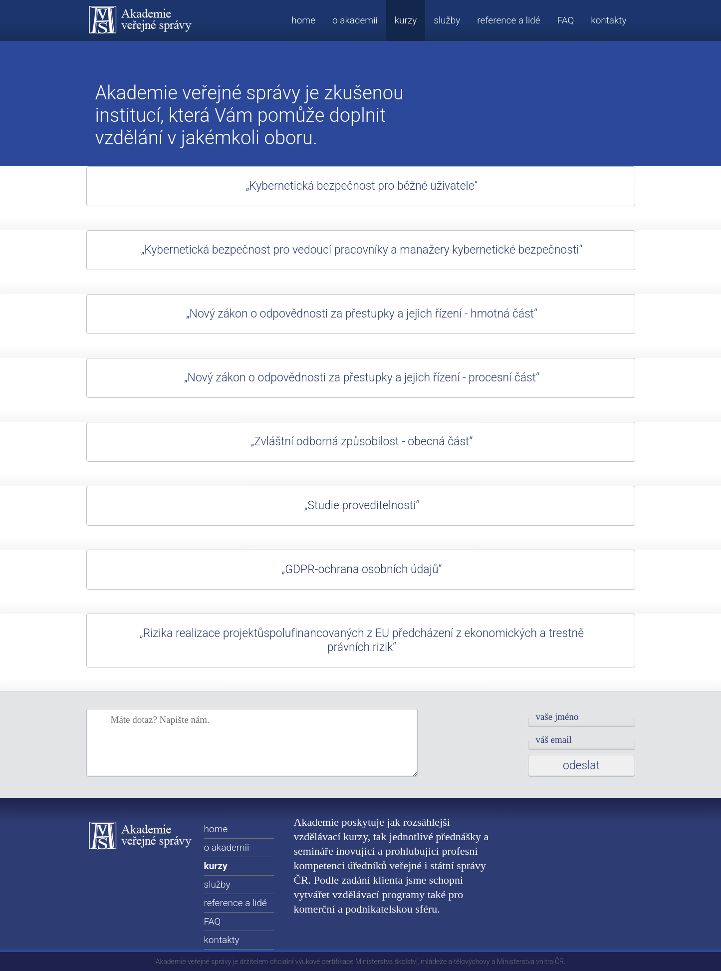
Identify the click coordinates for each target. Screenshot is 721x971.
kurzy (406, 20)
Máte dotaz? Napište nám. (160, 719)
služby (447, 20)
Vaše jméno (557, 716)
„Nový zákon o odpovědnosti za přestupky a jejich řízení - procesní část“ (361, 377)
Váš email (554, 739)
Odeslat (581, 765)
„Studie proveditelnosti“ (362, 505)
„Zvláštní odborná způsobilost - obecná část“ (362, 441)
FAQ (565, 20)
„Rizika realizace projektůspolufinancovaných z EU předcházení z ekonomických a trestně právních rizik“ (362, 640)
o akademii (355, 20)
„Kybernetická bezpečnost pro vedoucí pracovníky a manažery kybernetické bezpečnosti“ (362, 250)
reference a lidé (508, 20)
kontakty (608, 20)
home (303, 20)
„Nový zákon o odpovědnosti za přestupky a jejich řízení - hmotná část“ (361, 314)
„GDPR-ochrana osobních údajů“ (362, 569)
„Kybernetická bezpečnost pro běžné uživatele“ (362, 186)
